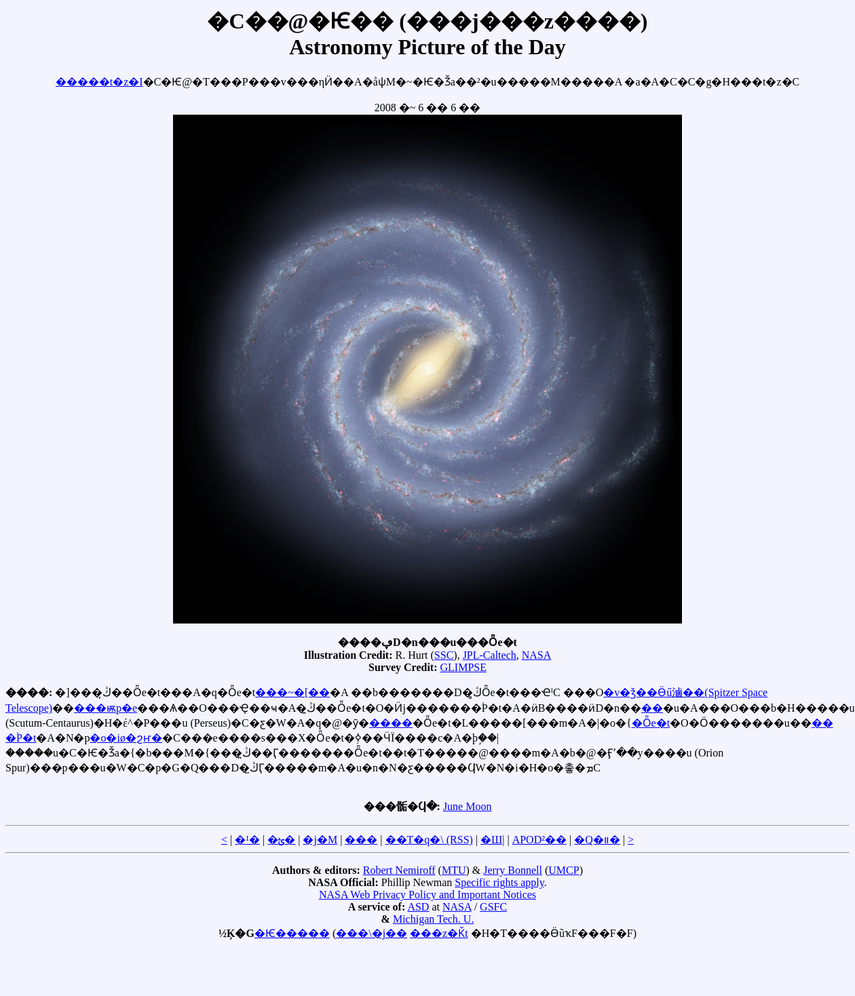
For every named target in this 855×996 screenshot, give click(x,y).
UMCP (563, 870)
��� (361, 839)
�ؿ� (281, 839)
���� (391, 723)
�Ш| (492, 839)
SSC (443, 655)
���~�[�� (292, 692)
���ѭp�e (105, 708)
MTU (454, 870)
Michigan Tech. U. (433, 919)
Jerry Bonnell (512, 870)
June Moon (467, 806)
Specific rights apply (499, 882)
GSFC (493, 907)
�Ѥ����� (292, 933)
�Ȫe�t (651, 723)
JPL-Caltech (489, 655)
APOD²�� (539, 839)
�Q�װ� (597, 839)
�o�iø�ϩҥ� (126, 738)
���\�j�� (371, 933)
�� (652, 708)
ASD (418, 907)
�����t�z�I (99, 82)
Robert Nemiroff (399, 870)
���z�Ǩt (439, 933)
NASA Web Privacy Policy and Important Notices (427, 894)
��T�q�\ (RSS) (429, 839)
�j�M (320, 839)
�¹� (247, 839)
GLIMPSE (463, 667)
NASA (537, 655)
